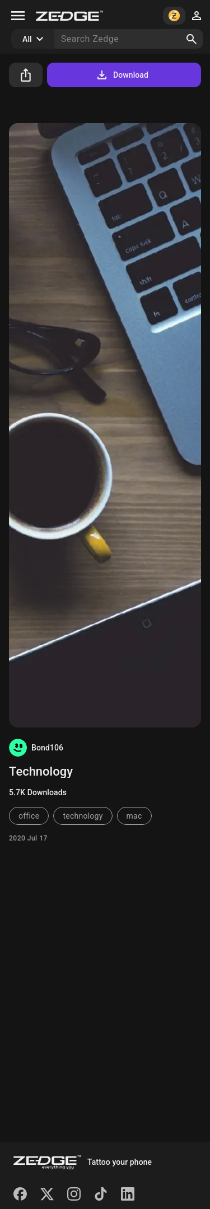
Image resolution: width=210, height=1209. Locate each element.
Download (121, 75)
